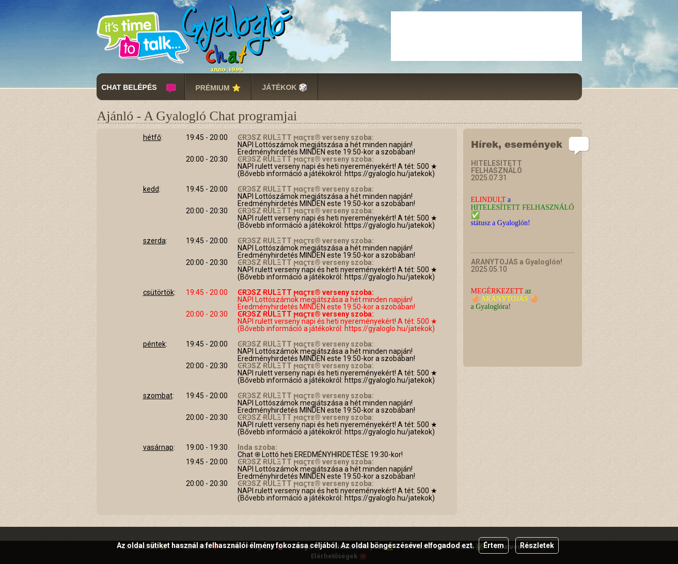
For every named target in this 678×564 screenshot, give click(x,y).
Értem (493, 545)
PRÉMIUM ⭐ (218, 88)
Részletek (537, 545)
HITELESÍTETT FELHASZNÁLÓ (496, 167)
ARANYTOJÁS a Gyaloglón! (516, 262)
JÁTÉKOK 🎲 (285, 87)
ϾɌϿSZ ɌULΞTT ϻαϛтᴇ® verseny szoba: (306, 137)
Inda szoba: (257, 447)
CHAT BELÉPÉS (129, 87)
